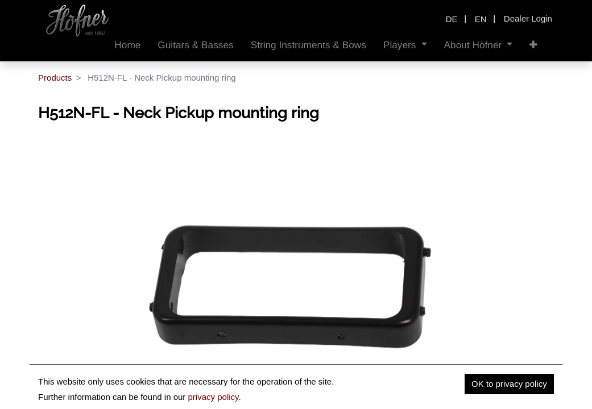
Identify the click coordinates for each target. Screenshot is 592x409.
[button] (533, 45)
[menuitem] (127, 45)
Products (55, 77)
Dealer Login (528, 18)
